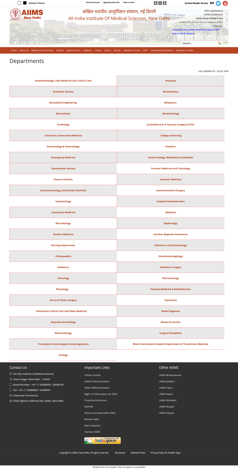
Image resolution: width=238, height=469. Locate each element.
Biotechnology (171, 113)
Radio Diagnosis (170, 311)
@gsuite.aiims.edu (111, 2)
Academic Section (63, 91)
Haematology (63, 201)
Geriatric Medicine (170, 179)
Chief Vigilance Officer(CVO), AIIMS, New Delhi (38, 400)
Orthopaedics (63, 256)
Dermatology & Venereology (63, 146)
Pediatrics (63, 267)
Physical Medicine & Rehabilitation (170, 289)
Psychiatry (170, 300)
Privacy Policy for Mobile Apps (166, 452)
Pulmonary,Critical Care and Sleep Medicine (61, 311)
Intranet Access (93, 2)
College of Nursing (170, 135)
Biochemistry (170, 91)
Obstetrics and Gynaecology (170, 245)
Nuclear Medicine (63, 234)
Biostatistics (63, 113)
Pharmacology (170, 278)
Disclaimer (120, 452)
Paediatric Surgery (170, 267)
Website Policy (138, 452)
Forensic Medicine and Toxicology (170, 168)
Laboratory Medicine (63, 212)
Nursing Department (63, 245)
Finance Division (63, 179)
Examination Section (63, 168)
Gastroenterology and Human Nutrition (63, 190)
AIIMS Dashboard (213, 14)
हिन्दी (212, 3)
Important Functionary (25, 395)
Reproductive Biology (63, 322)
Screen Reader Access (196, 3)
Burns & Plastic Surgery (63, 300)
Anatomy (170, 80)
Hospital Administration (171, 201)
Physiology (62, 289)
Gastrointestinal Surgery (170, 190)
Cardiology (63, 124)
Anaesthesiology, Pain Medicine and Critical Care (63, 80)
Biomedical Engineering (63, 102)
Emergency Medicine (63, 157)
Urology (63, 355)
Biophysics (170, 102)
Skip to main (128, 2)
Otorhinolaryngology (171, 256)
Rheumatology (63, 333)
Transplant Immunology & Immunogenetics (63, 344)
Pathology (63, 278)
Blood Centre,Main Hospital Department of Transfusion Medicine (170, 344)
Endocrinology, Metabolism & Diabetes (170, 157)
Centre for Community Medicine (63, 135)
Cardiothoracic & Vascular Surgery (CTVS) (170, 124)
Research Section (171, 322)
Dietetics (170, 146)
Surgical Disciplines (170, 333)
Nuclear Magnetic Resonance (170, 234)
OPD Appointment (213, 10)
